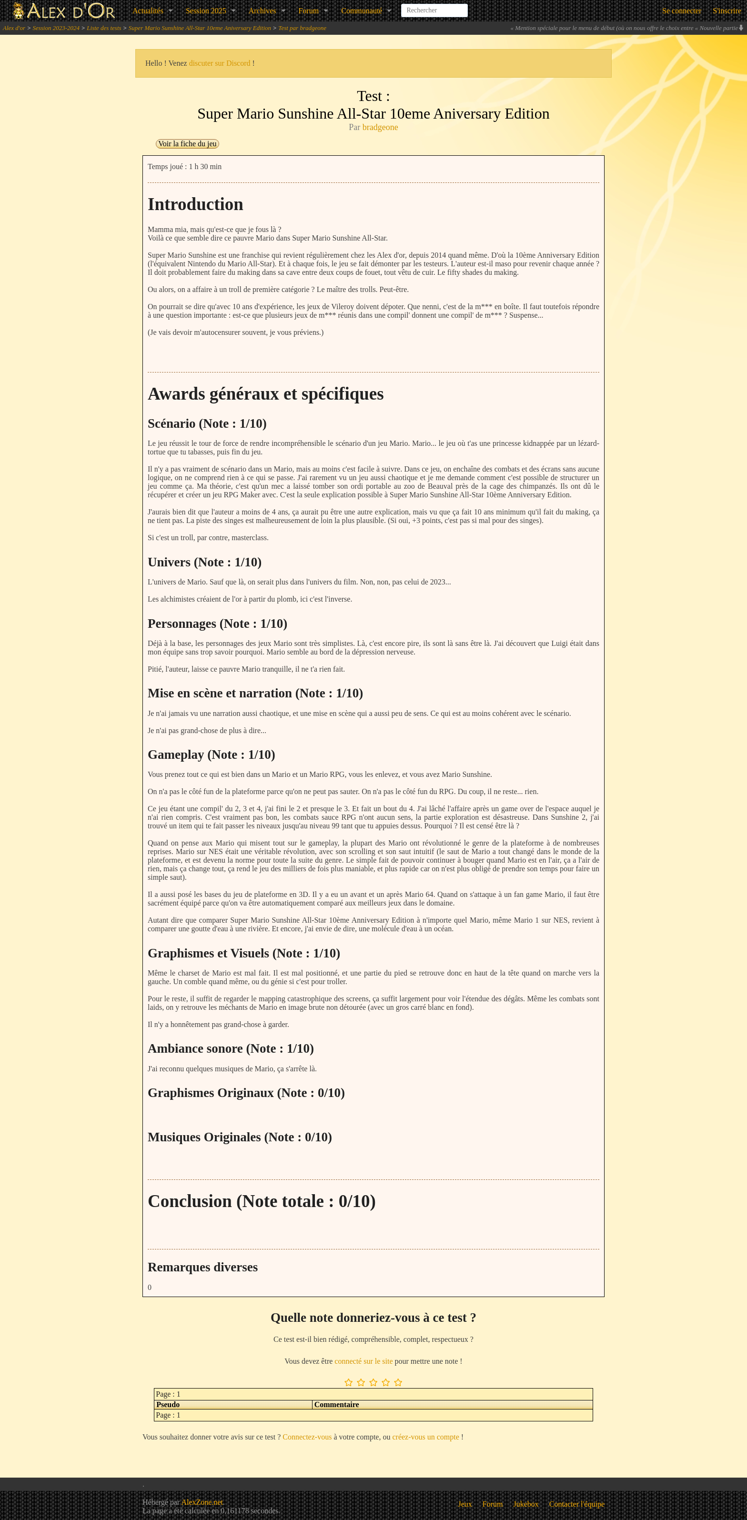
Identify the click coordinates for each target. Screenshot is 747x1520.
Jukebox (526, 1504)
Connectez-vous (307, 1437)
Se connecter (681, 11)
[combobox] (434, 6)
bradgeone (380, 127)
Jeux (465, 1504)
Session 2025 (206, 11)
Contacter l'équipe (577, 1504)
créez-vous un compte (425, 1437)
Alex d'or (14, 27)
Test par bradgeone (302, 27)
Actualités (147, 11)
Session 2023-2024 (56, 27)
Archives (262, 11)
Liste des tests (104, 27)
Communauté (361, 11)
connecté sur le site (363, 1361)
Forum (309, 11)
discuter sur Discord (220, 63)
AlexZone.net (202, 1502)
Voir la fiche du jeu (187, 144)
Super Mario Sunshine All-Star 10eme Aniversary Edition (200, 27)
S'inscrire (727, 11)
